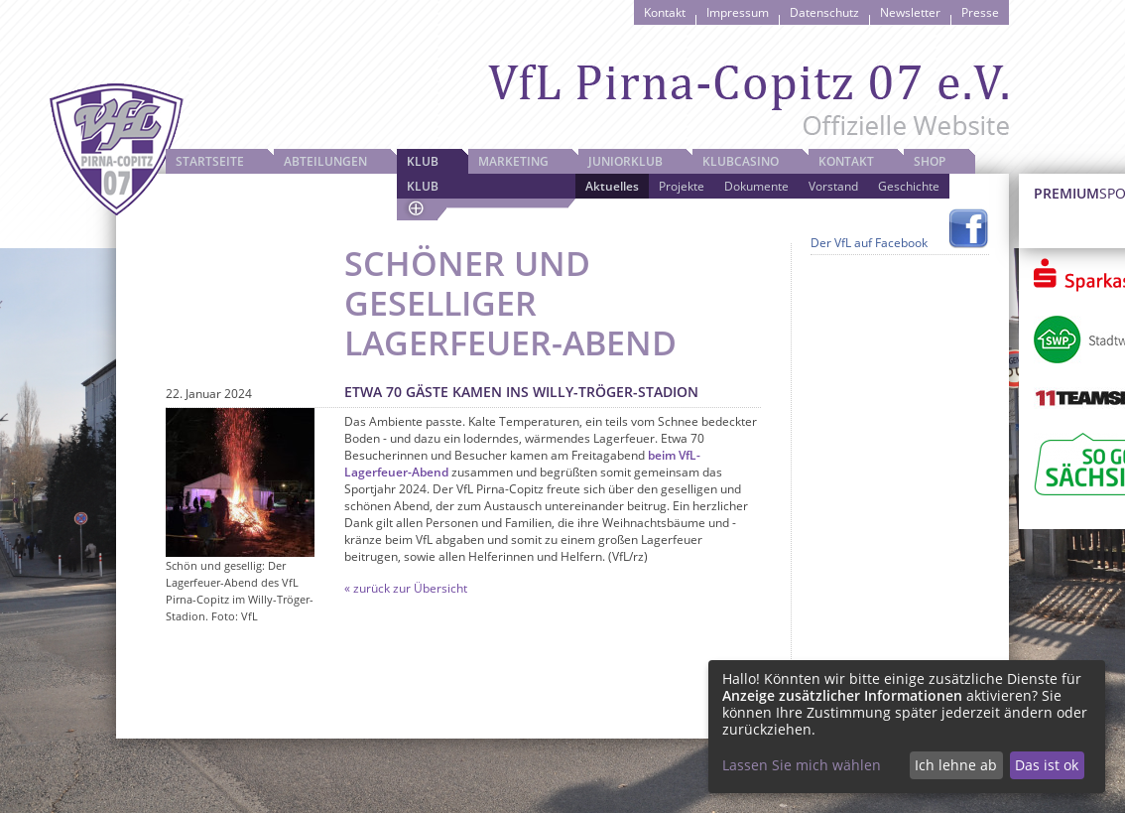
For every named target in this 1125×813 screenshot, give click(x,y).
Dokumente (756, 186)
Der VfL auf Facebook (869, 242)
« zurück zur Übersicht (405, 588)
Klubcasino (740, 161)
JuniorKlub (625, 161)
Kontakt (665, 12)
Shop (929, 161)
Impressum (737, 12)
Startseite (210, 161)
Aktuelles (612, 186)
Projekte (681, 186)
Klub (422, 161)
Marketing (513, 161)
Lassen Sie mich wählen (801, 764)
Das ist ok (1046, 764)
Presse (980, 12)
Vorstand (833, 186)
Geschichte (908, 186)
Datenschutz (824, 12)
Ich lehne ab (956, 764)
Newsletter (910, 12)
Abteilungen (325, 161)
